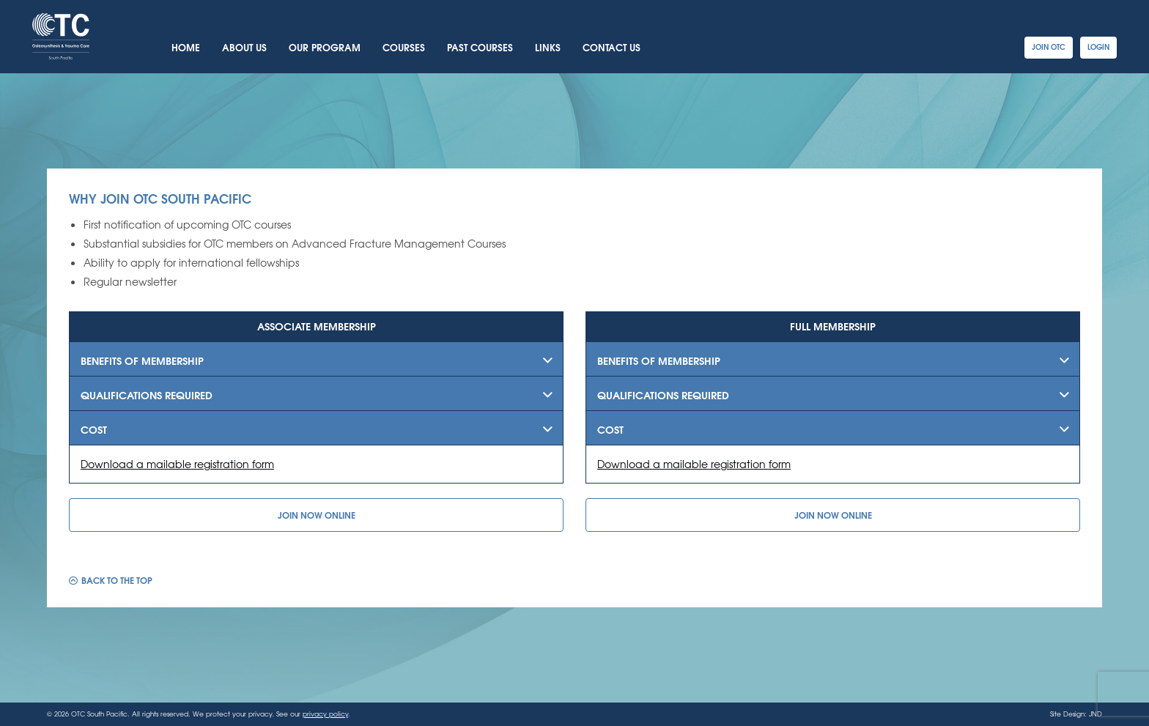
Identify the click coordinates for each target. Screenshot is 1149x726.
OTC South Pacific (60, 36)
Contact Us (611, 47)
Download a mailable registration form (177, 463)
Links (548, 47)
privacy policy (325, 714)
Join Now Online (316, 515)
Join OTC (1048, 46)
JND (1095, 714)
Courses (404, 47)
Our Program (325, 47)
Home (185, 47)
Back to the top (116, 579)
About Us (244, 47)
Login (1098, 46)
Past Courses (480, 47)
